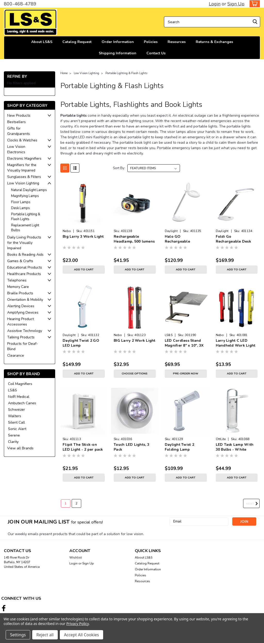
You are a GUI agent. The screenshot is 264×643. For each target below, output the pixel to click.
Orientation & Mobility (25, 299)
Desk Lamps (20, 208)
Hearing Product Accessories (20, 321)
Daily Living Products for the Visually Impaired (24, 243)
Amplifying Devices (22, 312)
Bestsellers (16, 121)
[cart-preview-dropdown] (253, 3)
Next (253, 503)
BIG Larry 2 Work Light (134, 340)
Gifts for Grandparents (18, 131)
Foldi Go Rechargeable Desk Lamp (233, 239)
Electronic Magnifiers (24, 158)
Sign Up (235, 4)
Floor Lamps (20, 202)
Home (64, 73)
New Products (18, 115)
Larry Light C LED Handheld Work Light (235, 343)
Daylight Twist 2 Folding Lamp (179, 447)
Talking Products (21, 337)
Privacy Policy (77, 623)
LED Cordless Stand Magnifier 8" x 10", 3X (184, 343)
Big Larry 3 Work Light (83, 236)
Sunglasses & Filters (24, 176)
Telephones (17, 280)
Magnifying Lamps (25, 196)
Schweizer (16, 409)
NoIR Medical (18, 396)
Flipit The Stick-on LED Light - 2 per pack (83, 447)
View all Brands (20, 448)
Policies (151, 41)
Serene (14, 435)
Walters (14, 416)
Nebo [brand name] (67, 231)
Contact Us (156, 53)
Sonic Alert (17, 428)
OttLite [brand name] (221, 439)
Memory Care (18, 286)
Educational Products (24, 267)
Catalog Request (77, 41)
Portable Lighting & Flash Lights (25, 217)
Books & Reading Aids (25, 254)
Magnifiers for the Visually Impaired (21, 167)
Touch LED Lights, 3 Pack (131, 447)
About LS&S (41, 41)
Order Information (118, 41)
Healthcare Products (24, 273)
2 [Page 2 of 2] (76, 503)
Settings (18, 635)
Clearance (15, 355)
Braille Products (20, 293)
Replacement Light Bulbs (25, 228)
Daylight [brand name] (171, 231)
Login (214, 4)
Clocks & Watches (22, 140)
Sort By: (119, 168)
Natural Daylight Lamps (29, 190)
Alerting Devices (20, 306)
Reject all (45, 635)
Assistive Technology (24, 330)
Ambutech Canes (22, 403)
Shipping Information (117, 53)
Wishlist (75, 557)
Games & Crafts (20, 261)
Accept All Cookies (81, 635)
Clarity (13, 441)
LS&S (12, 390)
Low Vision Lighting (23, 183)
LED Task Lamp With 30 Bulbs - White (235, 447)
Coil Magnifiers (20, 383)
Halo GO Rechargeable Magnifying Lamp (180, 239)
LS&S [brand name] (168, 335)
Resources (177, 41)
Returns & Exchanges (214, 41)
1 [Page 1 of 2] (66, 503)
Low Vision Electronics (16, 149)
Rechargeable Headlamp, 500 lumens (134, 239)
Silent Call (16, 422)
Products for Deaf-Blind (22, 346)
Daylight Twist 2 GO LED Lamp (81, 343)
